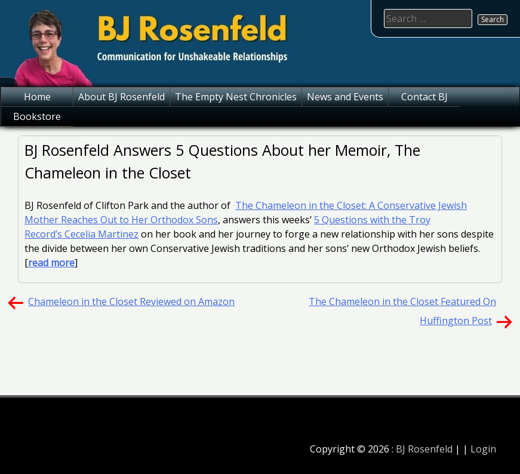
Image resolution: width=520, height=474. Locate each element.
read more (51, 262)
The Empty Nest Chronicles (236, 96)
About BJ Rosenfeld (121, 96)
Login (483, 448)
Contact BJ (424, 96)
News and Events (345, 96)
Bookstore (37, 116)
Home (37, 96)
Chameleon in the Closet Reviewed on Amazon (131, 301)
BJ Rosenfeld (424, 448)
